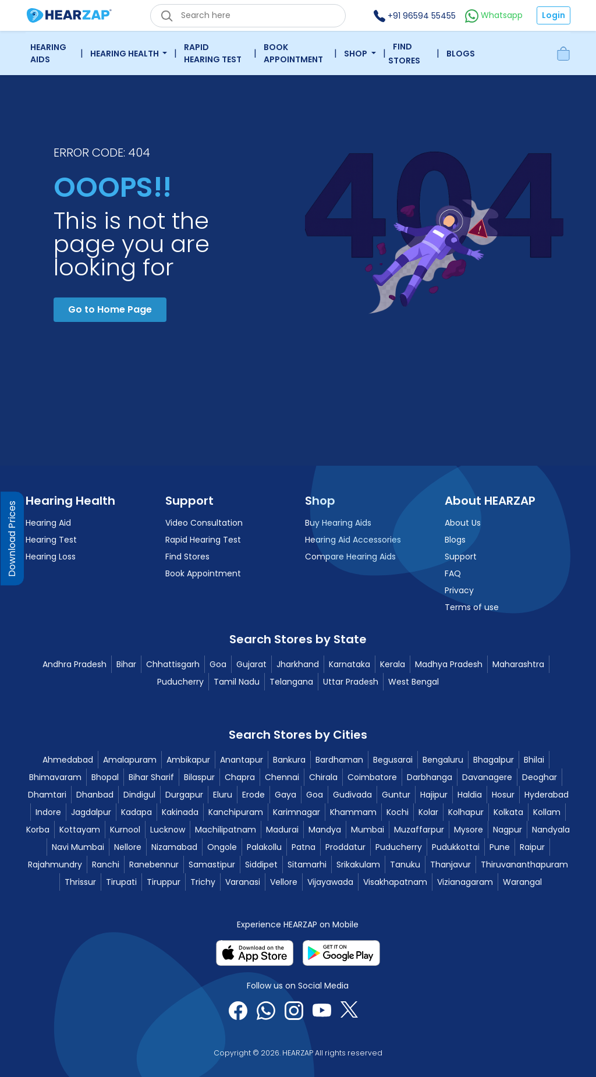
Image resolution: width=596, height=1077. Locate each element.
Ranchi (105, 864)
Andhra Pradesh (74, 664)
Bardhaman (339, 760)
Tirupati (121, 882)
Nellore (127, 847)
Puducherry (180, 682)
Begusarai (393, 760)
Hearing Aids (48, 53)
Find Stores (404, 53)
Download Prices (12, 539)
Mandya (324, 829)
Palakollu (264, 847)
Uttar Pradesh (350, 682)
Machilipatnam (225, 829)
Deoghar (539, 777)
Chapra (240, 777)
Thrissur (80, 882)
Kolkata (508, 812)
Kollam (546, 812)
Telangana (291, 682)
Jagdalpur (91, 812)
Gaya (285, 794)
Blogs (460, 53)
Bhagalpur (493, 760)
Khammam (353, 812)
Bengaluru (443, 760)
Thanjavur (450, 864)
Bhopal (105, 777)
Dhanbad (94, 794)
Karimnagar (296, 812)
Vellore (283, 882)
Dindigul (139, 794)
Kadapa (136, 812)
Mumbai (367, 829)
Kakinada (180, 812)
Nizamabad (174, 847)
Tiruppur (163, 882)
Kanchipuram (235, 812)
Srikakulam (358, 864)
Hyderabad (546, 794)
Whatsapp (494, 15)
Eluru (222, 794)
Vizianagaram (465, 882)
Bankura (289, 760)
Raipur (532, 847)
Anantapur (241, 760)
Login (553, 15)
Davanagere (487, 777)
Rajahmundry (55, 864)
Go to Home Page (110, 309)
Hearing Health (125, 53)
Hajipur (434, 794)
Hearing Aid (48, 523)
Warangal (522, 882)
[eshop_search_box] (248, 15)
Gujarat (251, 664)
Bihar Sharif (151, 777)
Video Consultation (204, 523)
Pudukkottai (456, 847)
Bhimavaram (55, 777)
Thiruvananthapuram (524, 864)
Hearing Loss (51, 556)
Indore (48, 812)
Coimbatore (372, 777)
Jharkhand (297, 664)
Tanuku (405, 864)
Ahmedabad (67, 760)
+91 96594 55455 (415, 16)
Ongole (222, 847)
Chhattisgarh (173, 664)
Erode (253, 794)
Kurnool (125, 829)
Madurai (282, 829)
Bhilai (534, 760)
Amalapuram (130, 760)
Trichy (202, 882)
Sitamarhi (307, 864)
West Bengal (413, 682)
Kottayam (79, 829)
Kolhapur (466, 812)
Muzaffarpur (419, 829)
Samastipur (212, 864)
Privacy (459, 590)
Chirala (323, 777)
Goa (218, 664)
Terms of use (472, 607)
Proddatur (345, 847)
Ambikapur (188, 760)
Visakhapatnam (395, 882)
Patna (303, 847)
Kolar (428, 812)
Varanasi (242, 882)
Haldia (469, 794)
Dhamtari (47, 794)
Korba (37, 829)
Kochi (397, 812)
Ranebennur (154, 864)
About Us (463, 523)
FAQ (453, 573)
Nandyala (551, 829)
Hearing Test (51, 539)
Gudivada (352, 794)
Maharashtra (518, 664)
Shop (356, 53)
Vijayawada (330, 882)
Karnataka (349, 664)
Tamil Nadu (237, 682)
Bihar (126, 664)
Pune (499, 847)
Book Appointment (293, 53)
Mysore (468, 829)
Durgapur (184, 794)
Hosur (503, 794)
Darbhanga (429, 777)
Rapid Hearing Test (213, 53)
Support (461, 556)
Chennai (282, 777)
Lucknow (167, 829)
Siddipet (261, 864)
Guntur (396, 794)
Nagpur (507, 829)
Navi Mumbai (78, 847)
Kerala (392, 664)
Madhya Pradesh (449, 664)
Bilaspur (199, 777)
